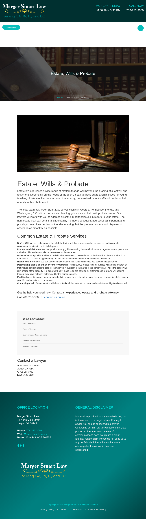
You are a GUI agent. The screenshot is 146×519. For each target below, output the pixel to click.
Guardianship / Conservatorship (35, 335)
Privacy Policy (47, 509)
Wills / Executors (29, 323)
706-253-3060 (34, 430)
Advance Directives (30, 346)
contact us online (54, 297)
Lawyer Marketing (97, 509)
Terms (63, 509)
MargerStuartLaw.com (36, 434)
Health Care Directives (31, 341)
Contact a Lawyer (11, 27)
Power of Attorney (30, 329)
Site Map (77, 509)
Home (60, 97)
